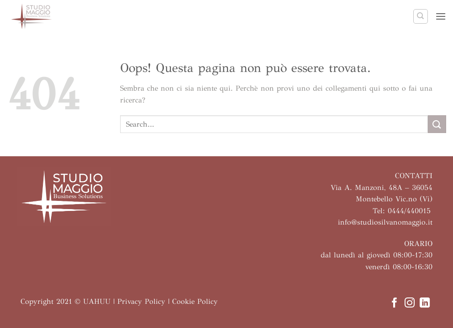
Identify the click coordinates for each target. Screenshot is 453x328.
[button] (440, 16)
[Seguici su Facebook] (394, 303)
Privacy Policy (141, 301)
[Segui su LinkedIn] (425, 303)
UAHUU (97, 301)
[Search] (420, 16)
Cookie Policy (195, 301)
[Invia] (437, 124)
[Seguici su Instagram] (410, 303)
